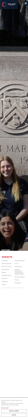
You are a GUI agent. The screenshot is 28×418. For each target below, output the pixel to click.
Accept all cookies (14, 411)
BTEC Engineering (6, 263)
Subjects (7, 257)
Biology (4, 272)
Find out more (5, 407)
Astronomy (5, 260)
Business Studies (6, 275)
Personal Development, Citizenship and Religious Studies (19, 272)
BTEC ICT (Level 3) (7, 266)
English (4, 284)
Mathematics (18, 266)
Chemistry (4, 278)
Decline (14, 415)
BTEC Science (5, 269)
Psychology (18, 283)
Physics (17, 280)
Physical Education (20, 277)
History (17, 263)
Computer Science (20, 260)
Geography (5, 281)
